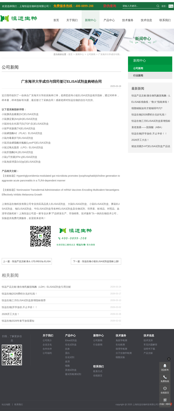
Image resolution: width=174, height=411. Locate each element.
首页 (56, 20)
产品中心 (109, 20)
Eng (171, 6)
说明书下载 (149, 348)
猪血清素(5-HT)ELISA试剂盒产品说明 (151, 147)
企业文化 (47, 344)
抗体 (67, 348)
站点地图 (6, 404)
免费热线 (165, 381)
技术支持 (148, 340)
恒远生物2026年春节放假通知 (18, 320)
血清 (67, 361)
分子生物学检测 (124, 353)
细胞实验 (120, 357)
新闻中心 (90, 20)
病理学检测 (121, 348)
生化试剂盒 (71, 344)
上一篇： (27, 262)
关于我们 (72, 20)
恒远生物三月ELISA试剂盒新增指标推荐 (24, 300)
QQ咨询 (165, 370)
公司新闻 (91, 54)
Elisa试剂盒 (71, 340)
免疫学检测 (121, 340)
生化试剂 (69, 357)
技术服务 (127, 20)
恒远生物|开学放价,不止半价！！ (20, 307)
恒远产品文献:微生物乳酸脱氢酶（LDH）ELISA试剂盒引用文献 (36, 286)
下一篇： (96, 261)
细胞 (67, 365)
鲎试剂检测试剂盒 (73, 374)
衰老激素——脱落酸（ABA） (147, 127)
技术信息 (146, 20)
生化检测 (120, 344)
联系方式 (97, 371)
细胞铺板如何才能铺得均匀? (147, 108)
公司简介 (47, 340)
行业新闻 (97, 344)
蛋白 (67, 353)
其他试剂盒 (71, 370)
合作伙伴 (47, 348)
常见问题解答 (150, 344)
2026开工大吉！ (10, 314)
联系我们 (165, 20)
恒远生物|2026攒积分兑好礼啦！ (19, 293)
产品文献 (148, 353)
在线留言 (97, 375)
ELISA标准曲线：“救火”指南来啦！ (151, 101)
